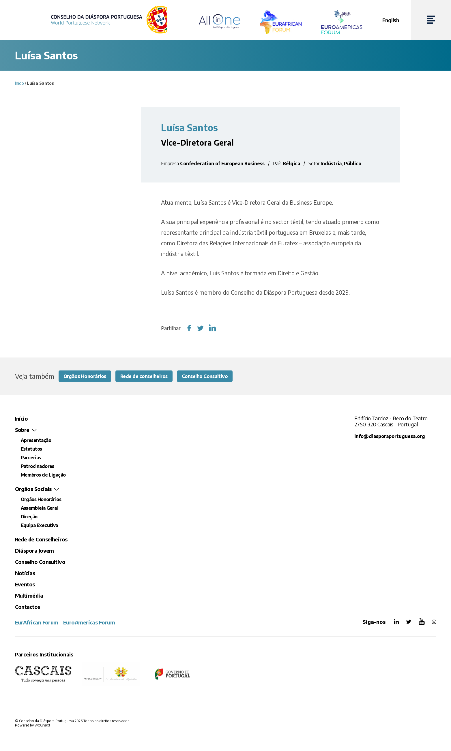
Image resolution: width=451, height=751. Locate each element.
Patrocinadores (37, 467)
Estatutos (31, 449)
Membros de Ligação (43, 475)
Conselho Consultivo (216, 376)
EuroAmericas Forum (89, 623)
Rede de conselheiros (150, 376)
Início (19, 83)
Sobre (22, 430)
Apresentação (36, 441)
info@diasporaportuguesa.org (390, 437)
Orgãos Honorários (87, 376)
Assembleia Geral (39, 508)
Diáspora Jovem (34, 551)
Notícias (25, 573)
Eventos (25, 584)
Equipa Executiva (39, 526)
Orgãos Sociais (33, 489)
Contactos (27, 607)
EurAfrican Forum (36, 623)
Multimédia (29, 596)
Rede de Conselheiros (41, 540)
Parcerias (31, 458)
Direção (29, 517)
